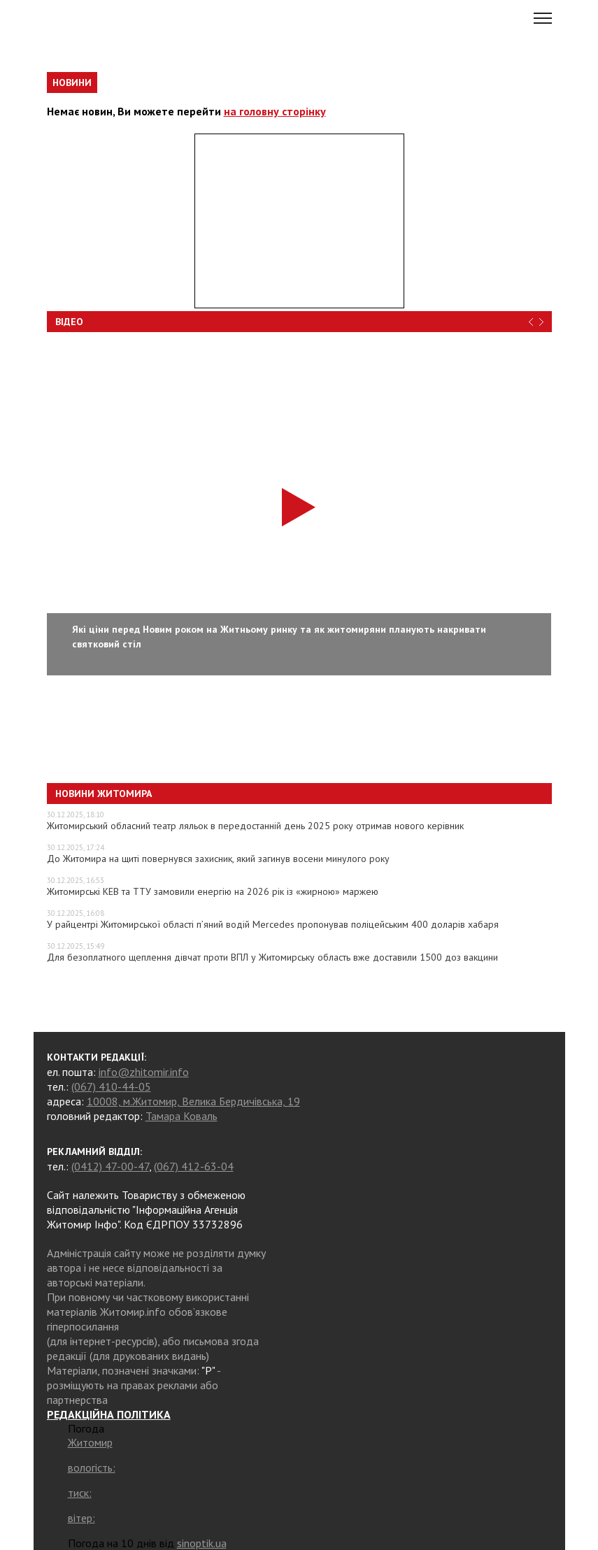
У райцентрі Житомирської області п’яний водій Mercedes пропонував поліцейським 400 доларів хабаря (273, 924)
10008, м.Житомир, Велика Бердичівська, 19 (193, 1101)
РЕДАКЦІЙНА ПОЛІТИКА (109, 1414)
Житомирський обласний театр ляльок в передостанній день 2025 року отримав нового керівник (255, 825)
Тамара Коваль (181, 1116)
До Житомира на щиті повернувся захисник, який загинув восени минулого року (218, 858)
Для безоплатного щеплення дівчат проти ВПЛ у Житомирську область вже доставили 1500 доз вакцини (272, 957)
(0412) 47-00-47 (110, 1166)
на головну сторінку (275, 111)
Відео (69, 321)
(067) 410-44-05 (111, 1086)
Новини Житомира (103, 793)
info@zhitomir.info (144, 1072)
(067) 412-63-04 (194, 1166)
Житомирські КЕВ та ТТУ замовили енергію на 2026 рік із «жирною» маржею (212, 891)
